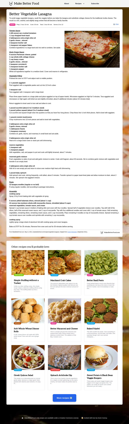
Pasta (12, 24)
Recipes (78, 3)
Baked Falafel (93, 329)
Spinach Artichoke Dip (61, 375)
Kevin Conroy (102, 418)
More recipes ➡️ (64, 398)
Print (116, 24)
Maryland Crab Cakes (60, 280)
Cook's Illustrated (72, 232)
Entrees (54, 275)
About (66, 3)
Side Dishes (19, 275)
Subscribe (95, 3)
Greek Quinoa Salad (23, 375)
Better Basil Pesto (95, 280)
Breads (17, 323)
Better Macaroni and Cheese (64, 329)
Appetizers (55, 370)
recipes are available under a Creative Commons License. (51, 418)
